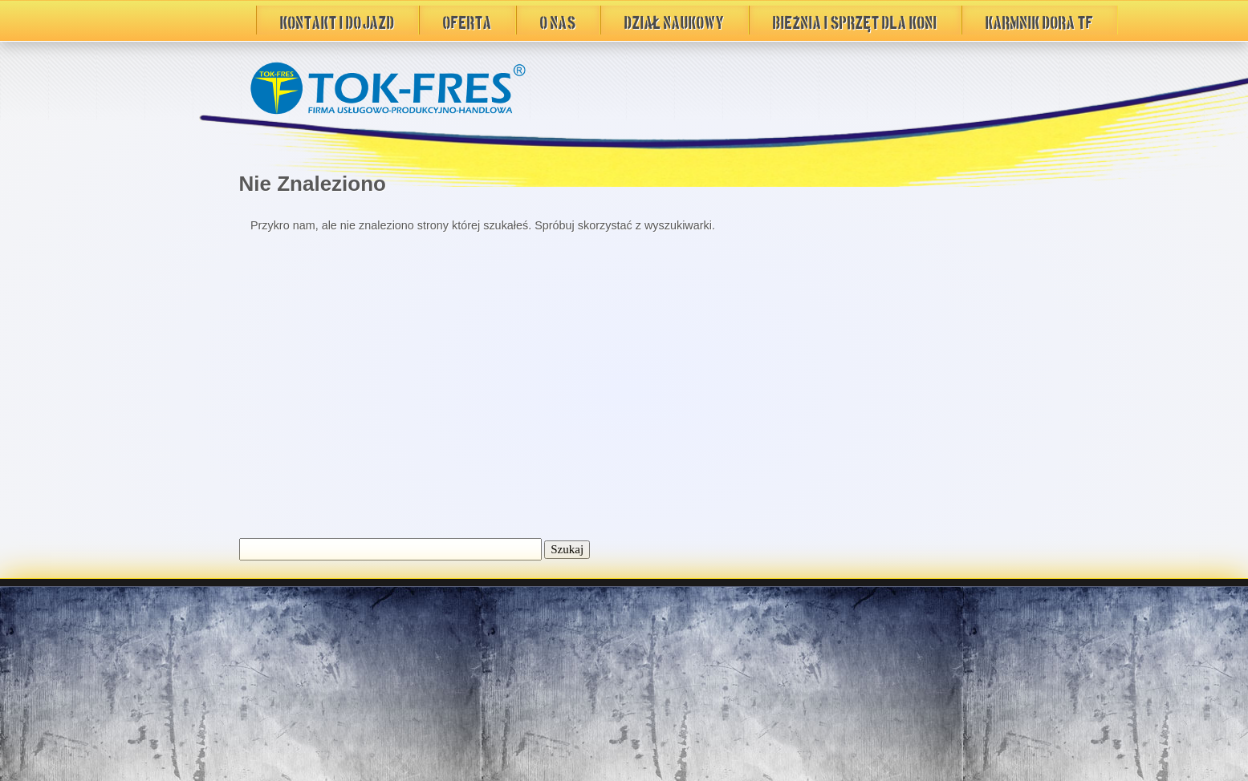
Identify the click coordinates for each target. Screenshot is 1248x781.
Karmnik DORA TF (1040, 20)
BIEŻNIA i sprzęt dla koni (855, 20)
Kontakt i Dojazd (337, 20)
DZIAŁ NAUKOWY (674, 20)
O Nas (558, 20)
